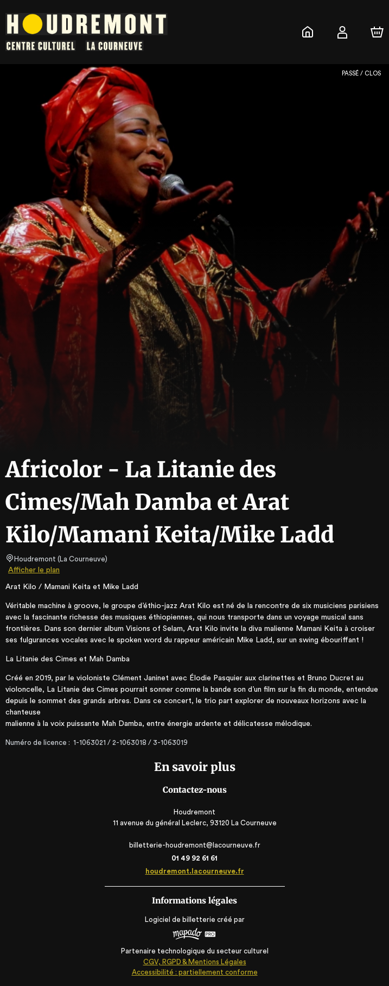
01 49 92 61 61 (194, 858)
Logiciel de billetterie (181, 919)
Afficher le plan (33, 570)
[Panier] (377, 32)
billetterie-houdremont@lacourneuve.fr (194, 845)
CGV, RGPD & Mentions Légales (194, 962)
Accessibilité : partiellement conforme (194, 972)
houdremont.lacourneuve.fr (194, 871)
